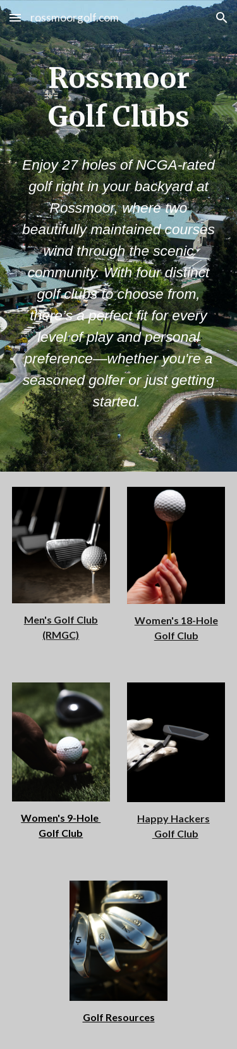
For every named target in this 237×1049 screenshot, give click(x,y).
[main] (119, 98)
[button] (15, 17)
